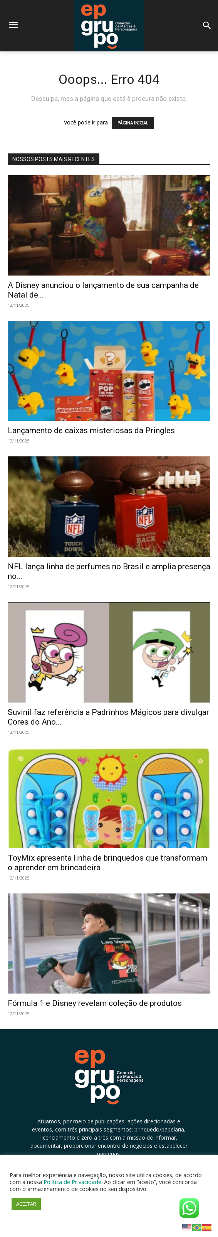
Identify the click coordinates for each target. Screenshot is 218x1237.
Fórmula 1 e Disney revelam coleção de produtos (95, 1003)
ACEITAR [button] (26, 1203)
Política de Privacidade (72, 1182)
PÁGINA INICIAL (132, 123)
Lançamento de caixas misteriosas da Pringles (91, 430)
